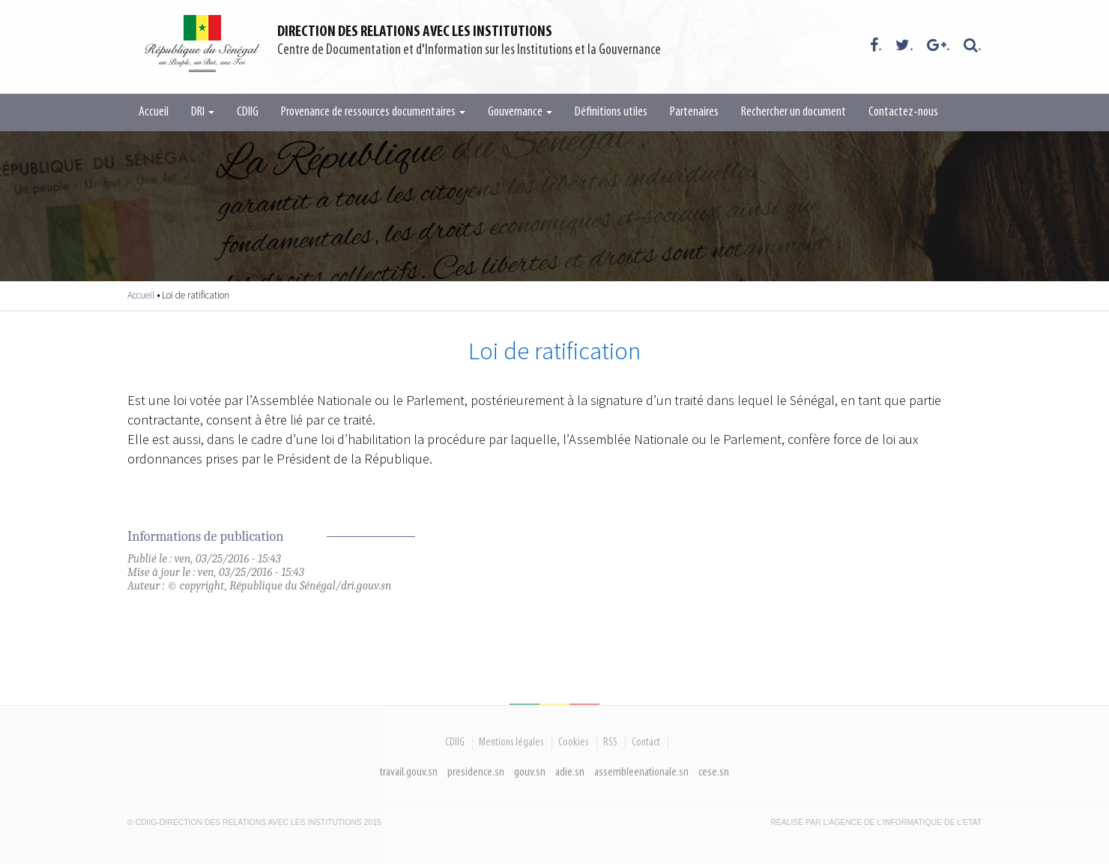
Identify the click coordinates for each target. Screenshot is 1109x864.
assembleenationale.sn (641, 772)
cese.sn (713, 772)
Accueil (154, 112)
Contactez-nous (903, 112)
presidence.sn (475, 772)
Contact (646, 742)
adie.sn (569, 772)
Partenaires (694, 112)
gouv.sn (530, 772)
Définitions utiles (611, 112)
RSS (610, 742)
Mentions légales (511, 742)
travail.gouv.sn (409, 772)
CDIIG (248, 112)
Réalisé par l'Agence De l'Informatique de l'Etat (876, 822)
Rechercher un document (793, 112)
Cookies (573, 742)
